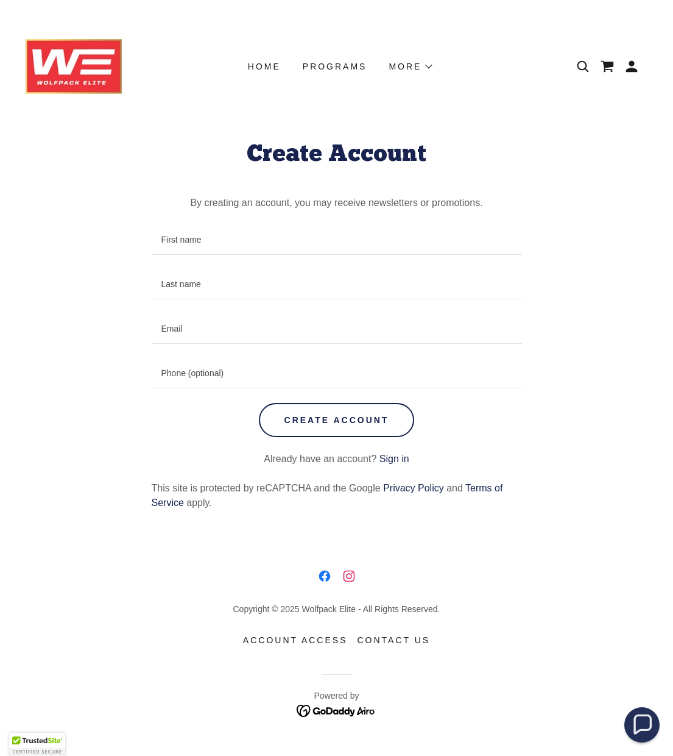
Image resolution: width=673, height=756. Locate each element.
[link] (73, 65)
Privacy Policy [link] (413, 488)
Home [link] (264, 66)
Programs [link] (335, 66)
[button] (631, 66)
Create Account (336, 420)
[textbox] (337, 240)
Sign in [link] (394, 459)
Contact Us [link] (393, 640)
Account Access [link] (295, 640)
